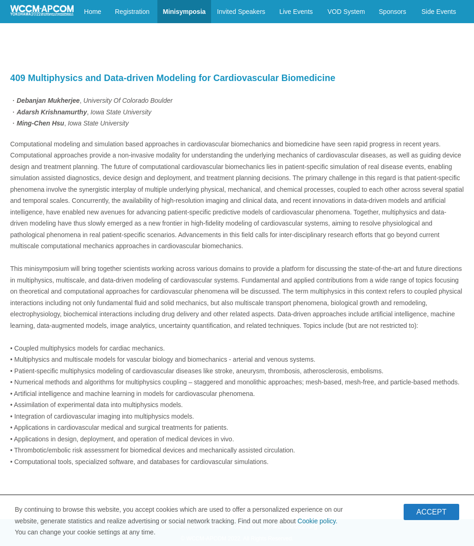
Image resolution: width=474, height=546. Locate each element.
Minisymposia (184, 11)
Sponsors (392, 11)
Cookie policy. (317, 523)
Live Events (295, 11)
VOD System (346, 11)
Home (92, 11)
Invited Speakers (241, 11)
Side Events (438, 11)
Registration (132, 11)
